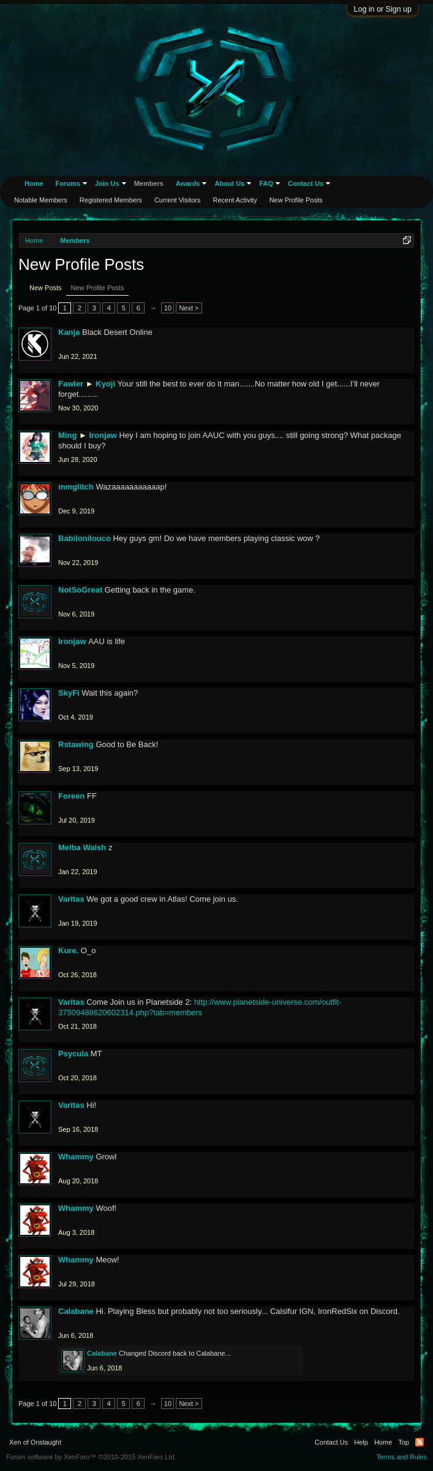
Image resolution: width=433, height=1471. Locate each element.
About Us (229, 183)
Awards (188, 183)
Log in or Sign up (382, 9)
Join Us (107, 183)
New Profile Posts (97, 287)
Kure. (68, 950)
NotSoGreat (80, 589)
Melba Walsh (82, 847)
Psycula (73, 1053)
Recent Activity (235, 200)
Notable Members (40, 200)
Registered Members (111, 200)
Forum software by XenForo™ (91, 1457)
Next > (188, 308)
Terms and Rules (401, 1457)
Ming (67, 435)
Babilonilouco (84, 538)
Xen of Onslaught (35, 1442)
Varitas (71, 899)
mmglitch (76, 486)
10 (167, 308)
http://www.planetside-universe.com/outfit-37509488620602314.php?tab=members (200, 1007)
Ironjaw (103, 435)
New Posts (45, 287)
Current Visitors (177, 200)
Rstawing (76, 744)
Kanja (69, 332)
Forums (68, 183)
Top (403, 1442)
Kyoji (105, 383)
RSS (419, 1442)
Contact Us (305, 183)
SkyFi (69, 692)
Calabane (76, 1311)
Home (33, 183)
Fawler (70, 383)
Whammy (76, 1156)
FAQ (266, 183)
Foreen (71, 796)
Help (361, 1442)
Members (149, 183)
